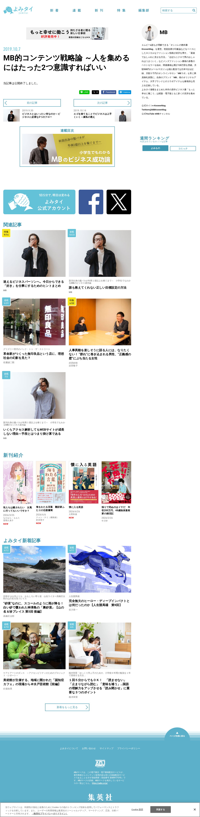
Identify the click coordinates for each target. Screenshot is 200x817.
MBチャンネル (163, 114)
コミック (183, 148)
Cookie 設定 (137, 809)
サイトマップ (106, 748)
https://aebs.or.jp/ (100, 783)
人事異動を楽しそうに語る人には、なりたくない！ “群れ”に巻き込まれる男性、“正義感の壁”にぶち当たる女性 (100, 354)
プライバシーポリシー (128, 748)
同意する (160, 809)
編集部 (143, 10)
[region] (100, 809)
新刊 (99, 10)
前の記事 (32, 102)
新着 (54, 10)
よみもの (155, 148)
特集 (121, 10)
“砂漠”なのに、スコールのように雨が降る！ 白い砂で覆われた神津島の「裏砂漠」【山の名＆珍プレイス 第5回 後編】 (33, 607)
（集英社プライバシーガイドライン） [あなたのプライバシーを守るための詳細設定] (50, 813)
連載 (76, 10)
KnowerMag (160, 105)
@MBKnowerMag (158, 109)
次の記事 (102, 102)
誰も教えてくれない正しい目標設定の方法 (98, 287)
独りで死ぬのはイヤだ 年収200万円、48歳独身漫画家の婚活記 (116, 510)
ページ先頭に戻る (177, 740)
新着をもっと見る (67, 707)
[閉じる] (194, 809)
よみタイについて (69, 748)
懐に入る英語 (76, 507)
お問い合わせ (89, 748)
